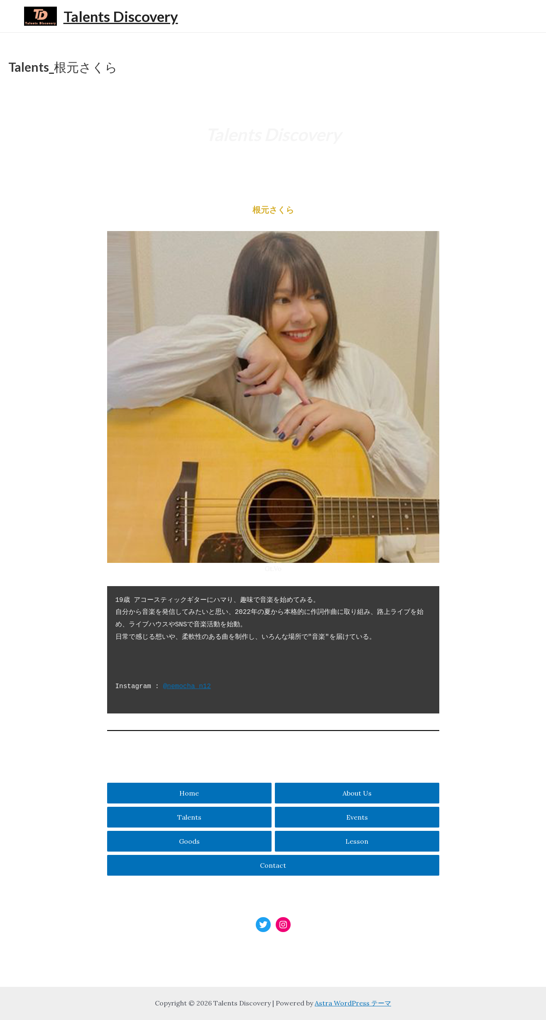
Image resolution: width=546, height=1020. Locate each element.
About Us (357, 793)
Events (357, 817)
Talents (189, 817)
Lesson (356, 841)
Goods (189, 841)
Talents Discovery (121, 16)
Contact (273, 865)
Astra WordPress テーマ (353, 1003)
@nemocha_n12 (187, 686)
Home (189, 793)
